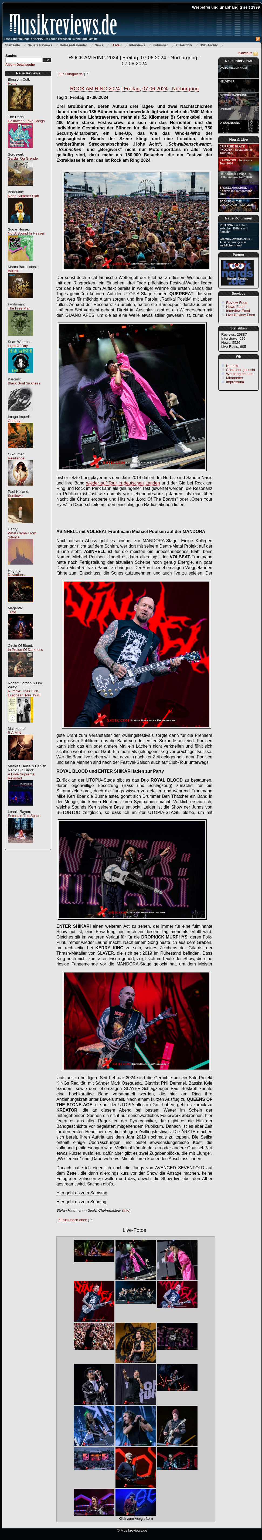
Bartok (13, 271)
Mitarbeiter (234, 378)
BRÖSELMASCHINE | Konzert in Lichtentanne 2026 (236, 191)
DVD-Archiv (209, 45)
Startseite (12, 45)
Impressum (235, 382)
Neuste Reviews (40, 45)
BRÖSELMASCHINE (233, 95)
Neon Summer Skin (23, 196)
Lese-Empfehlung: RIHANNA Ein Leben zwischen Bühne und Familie (50, 38)
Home (13, 83)
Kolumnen (161, 45)
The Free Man (19, 308)
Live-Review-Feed (240, 315)
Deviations (16, 575)
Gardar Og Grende (23, 158)
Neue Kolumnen (238, 218)
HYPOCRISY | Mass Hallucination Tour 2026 (236, 175)
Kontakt (245, 53)
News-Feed (235, 307)
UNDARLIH (227, 109)
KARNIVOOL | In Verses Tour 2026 (236, 162)
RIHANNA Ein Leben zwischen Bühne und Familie (234, 228)
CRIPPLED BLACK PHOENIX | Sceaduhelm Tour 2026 (236, 149)
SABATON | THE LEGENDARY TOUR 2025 (237, 203)
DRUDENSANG (230, 122)
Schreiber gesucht (240, 370)
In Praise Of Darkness (25, 650)
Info (126, 1210)
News (99, 45)
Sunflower (16, 496)
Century (14, 421)
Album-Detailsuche (20, 65)
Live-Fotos (134, 1230)
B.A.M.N (14, 733)
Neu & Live (238, 140)
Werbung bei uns (239, 374)
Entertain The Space (24, 816)
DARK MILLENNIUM (233, 67)
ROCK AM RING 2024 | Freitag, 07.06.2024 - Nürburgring (134, 88)
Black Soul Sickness (24, 383)
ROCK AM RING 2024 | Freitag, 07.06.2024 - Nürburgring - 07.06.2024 (134, 60)
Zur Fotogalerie (70, 74)
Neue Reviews (28, 73)
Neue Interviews (238, 61)
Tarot (12, 612)
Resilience (16, 458)
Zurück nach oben (72, 1220)
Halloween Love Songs (26, 121)
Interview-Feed (238, 311)
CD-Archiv (184, 45)
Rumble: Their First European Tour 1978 (24, 693)
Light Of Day (18, 346)
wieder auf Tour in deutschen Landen (123, 483)
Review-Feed (236, 303)
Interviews (137, 45)
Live (116, 45)
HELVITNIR (227, 81)
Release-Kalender (73, 45)
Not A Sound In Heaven (26, 233)
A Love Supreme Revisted (21, 776)
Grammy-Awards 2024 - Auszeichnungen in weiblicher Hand (235, 242)
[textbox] (24, 60)
